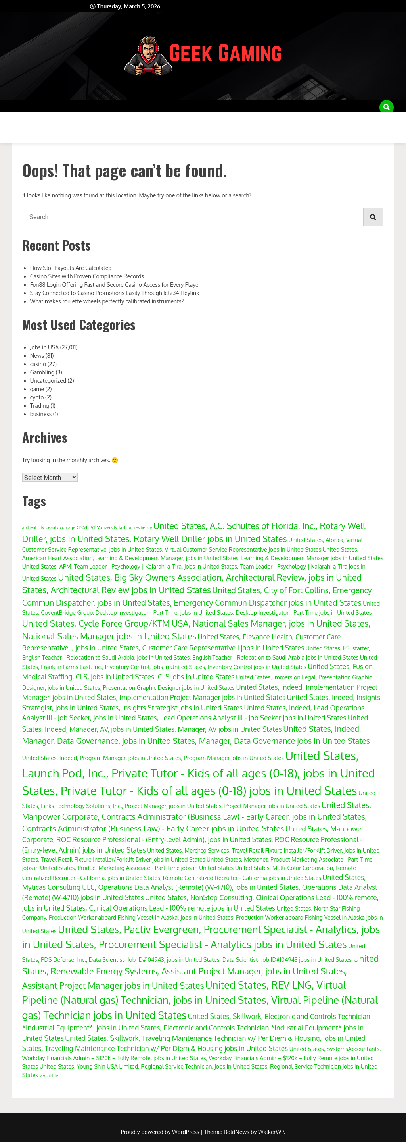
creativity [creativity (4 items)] (88, 526)
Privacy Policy (318, 119)
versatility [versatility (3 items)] (49, 1075)
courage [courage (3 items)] (67, 527)
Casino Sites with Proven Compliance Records (87, 276)
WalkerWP (271, 1131)
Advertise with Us (73, 119)
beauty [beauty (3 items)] (52, 527)
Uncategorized (48, 380)
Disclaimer (128, 119)
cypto (37, 397)
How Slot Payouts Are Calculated (71, 267)
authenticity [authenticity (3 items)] (33, 527)
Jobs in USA (44, 347)
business (41, 414)
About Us (20, 119)
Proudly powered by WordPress (161, 1131)
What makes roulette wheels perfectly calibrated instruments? (107, 301)
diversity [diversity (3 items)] (109, 527)
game (37, 389)
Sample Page (370, 119)
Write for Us (25, 135)
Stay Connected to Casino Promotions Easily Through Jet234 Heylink (114, 292)
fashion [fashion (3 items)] (125, 527)
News (37, 355)
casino (38, 364)
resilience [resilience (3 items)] (143, 527)
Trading (39, 405)
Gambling (42, 372)
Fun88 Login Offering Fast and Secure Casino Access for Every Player (115, 284)
